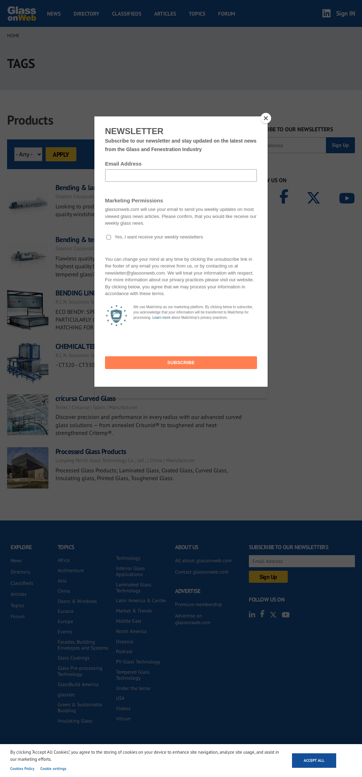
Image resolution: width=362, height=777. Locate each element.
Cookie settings (53, 768)
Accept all (314, 760)
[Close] (266, 118)
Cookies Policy (22, 768)
